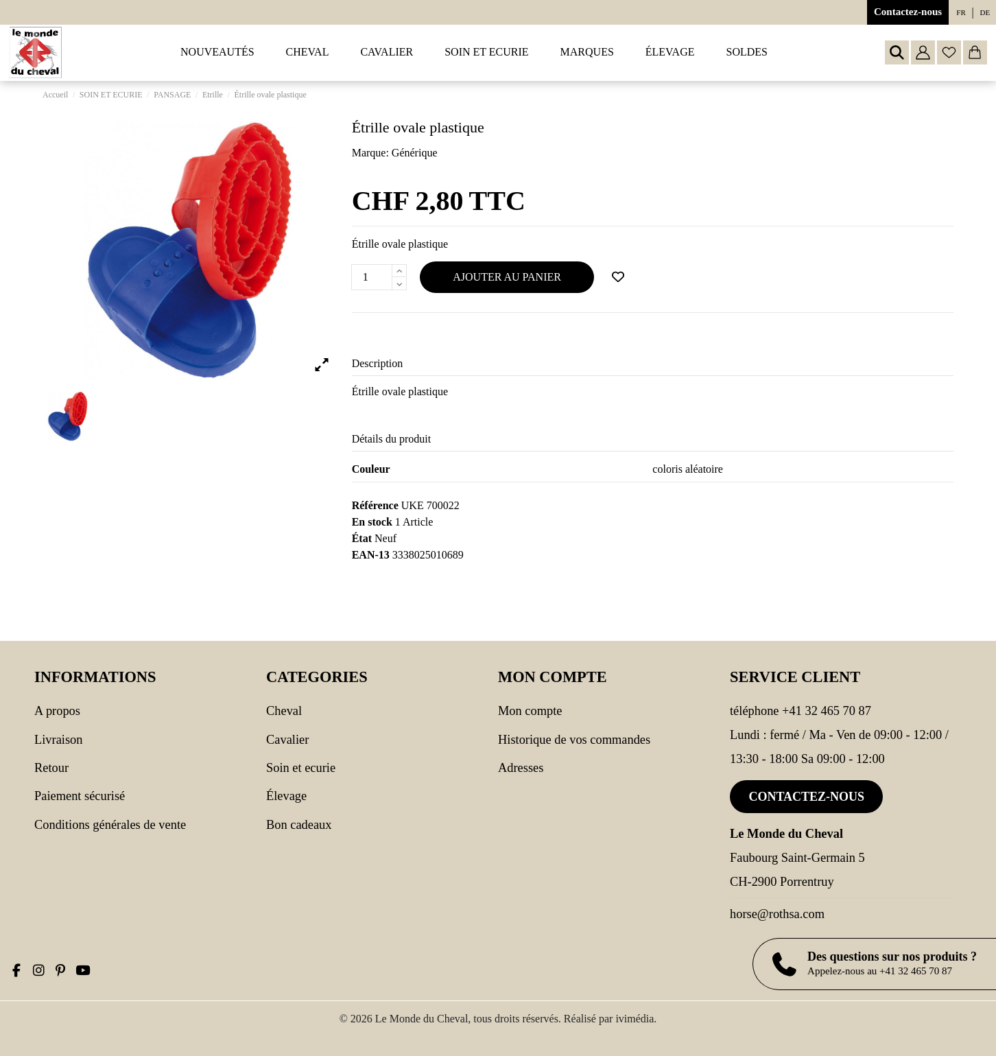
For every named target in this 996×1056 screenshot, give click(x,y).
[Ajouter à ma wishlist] (618, 277)
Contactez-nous (908, 11)
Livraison (58, 740)
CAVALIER (287, 740)
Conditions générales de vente (110, 825)
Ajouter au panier (507, 277)
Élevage (286, 796)
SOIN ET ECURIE (300, 768)
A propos (57, 711)
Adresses (520, 768)
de (985, 12)
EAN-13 (371, 555)
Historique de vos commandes (574, 740)
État (362, 538)
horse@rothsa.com (777, 914)
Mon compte (530, 711)
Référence (375, 505)
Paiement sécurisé (79, 796)
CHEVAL (284, 711)
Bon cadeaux (299, 825)
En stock (372, 522)
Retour (51, 768)
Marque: (370, 153)
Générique (415, 153)
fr (960, 12)
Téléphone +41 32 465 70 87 (800, 711)
